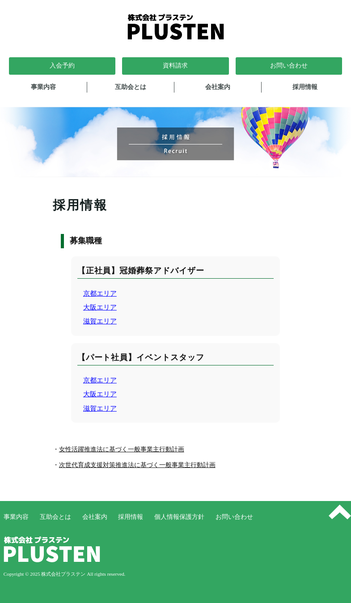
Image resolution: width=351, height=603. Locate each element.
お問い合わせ (234, 517)
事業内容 (43, 87)
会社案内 (217, 87)
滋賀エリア (100, 321)
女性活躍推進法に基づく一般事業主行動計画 (121, 449)
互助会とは (130, 87)
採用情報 (304, 87)
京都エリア (100, 293)
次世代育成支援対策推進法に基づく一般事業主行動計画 (137, 465)
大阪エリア (100, 307)
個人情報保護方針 (179, 517)
